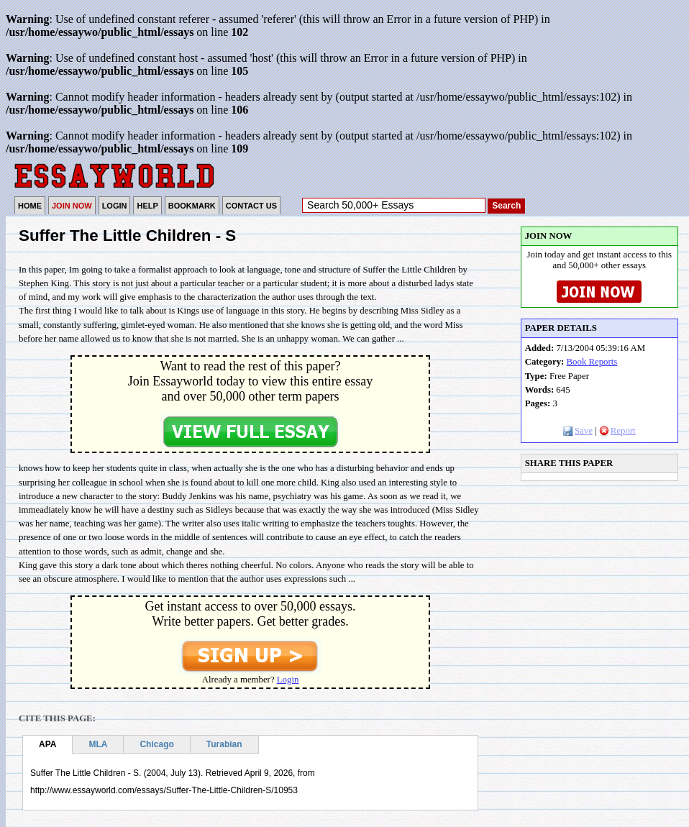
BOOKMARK (192, 205)
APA (47, 744)
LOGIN (114, 205)
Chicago (156, 744)
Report (617, 431)
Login (288, 680)
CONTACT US (251, 205)
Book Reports (592, 362)
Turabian (224, 744)
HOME (30, 205)
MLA (97, 744)
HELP (147, 205)
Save (578, 431)
